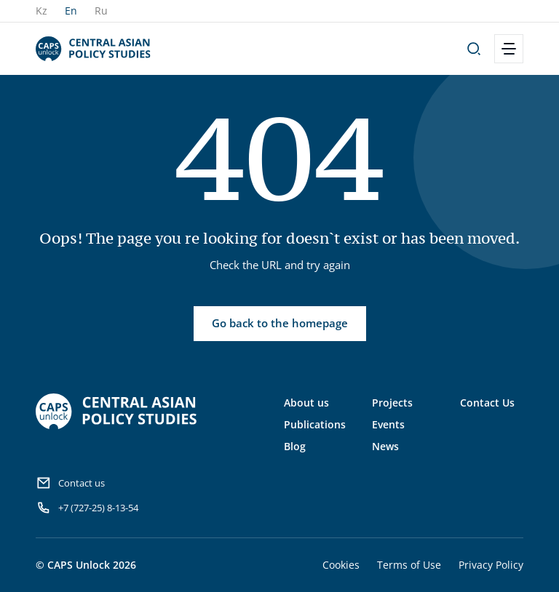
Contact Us (487, 402)
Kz (41, 10)
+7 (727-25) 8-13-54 (87, 507)
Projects (392, 402)
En (71, 10)
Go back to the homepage (280, 323)
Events (388, 424)
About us (306, 402)
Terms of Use (409, 565)
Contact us (70, 483)
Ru (101, 10)
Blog (295, 446)
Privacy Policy (491, 565)
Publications (315, 424)
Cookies (341, 565)
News (385, 446)
